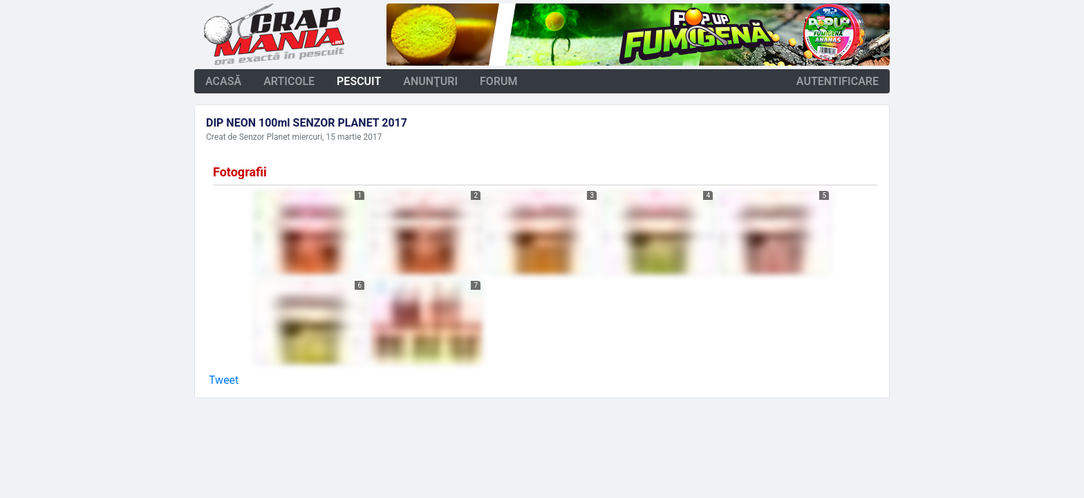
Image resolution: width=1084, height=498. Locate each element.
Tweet (224, 380)
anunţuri (430, 81)
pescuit (359, 81)
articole (289, 81)
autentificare (837, 81)
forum (499, 81)
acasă (223, 81)
